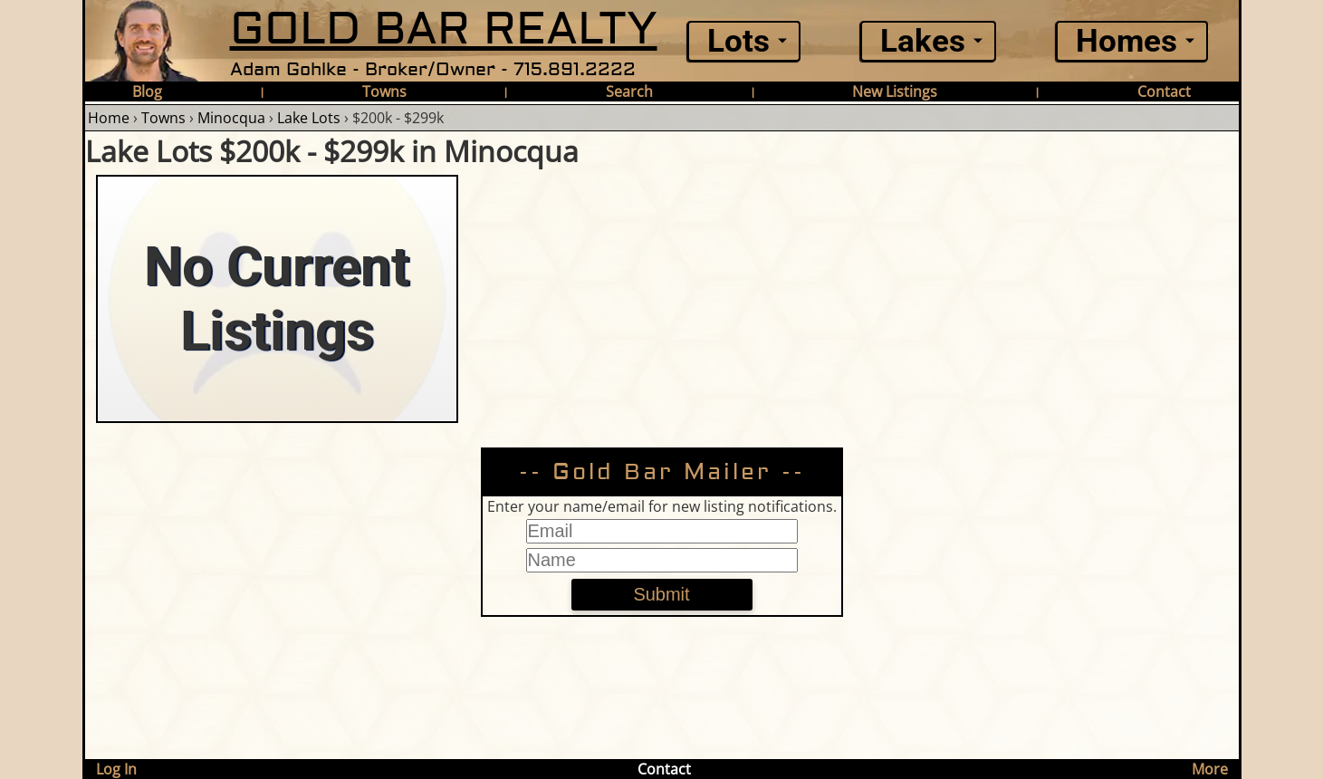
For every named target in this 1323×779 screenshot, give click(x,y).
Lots (738, 41)
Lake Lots (308, 118)
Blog (147, 91)
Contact (1164, 91)
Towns (384, 91)
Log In (116, 769)
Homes (1126, 41)
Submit (661, 594)
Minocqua (231, 118)
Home (108, 118)
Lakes (922, 41)
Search (629, 91)
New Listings (894, 91)
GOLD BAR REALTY (443, 29)
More (1210, 769)
